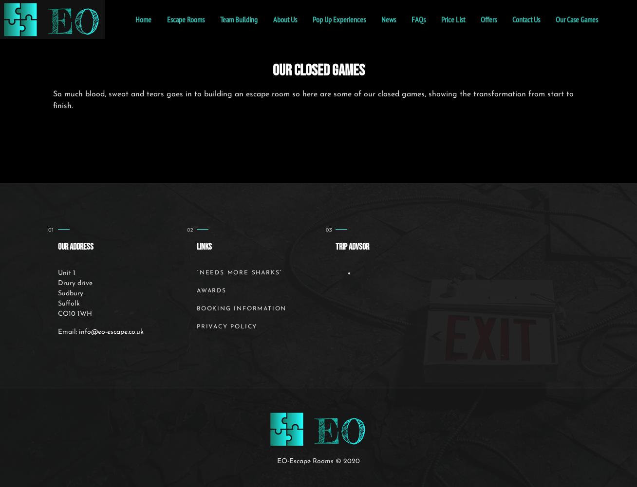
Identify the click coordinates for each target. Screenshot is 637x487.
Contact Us (526, 19)
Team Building (239, 19)
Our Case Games (577, 19)
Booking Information (241, 309)
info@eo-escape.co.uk (111, 332)
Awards (211, 291)
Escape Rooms (186, 19)
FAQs (419, 19)
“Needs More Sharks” (239, 273)
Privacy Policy (227, 327)
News (388, 19)
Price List (453, 19)
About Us (285, 19)
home (143, 19)
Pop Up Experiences (339, 19)
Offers (489, 19)
